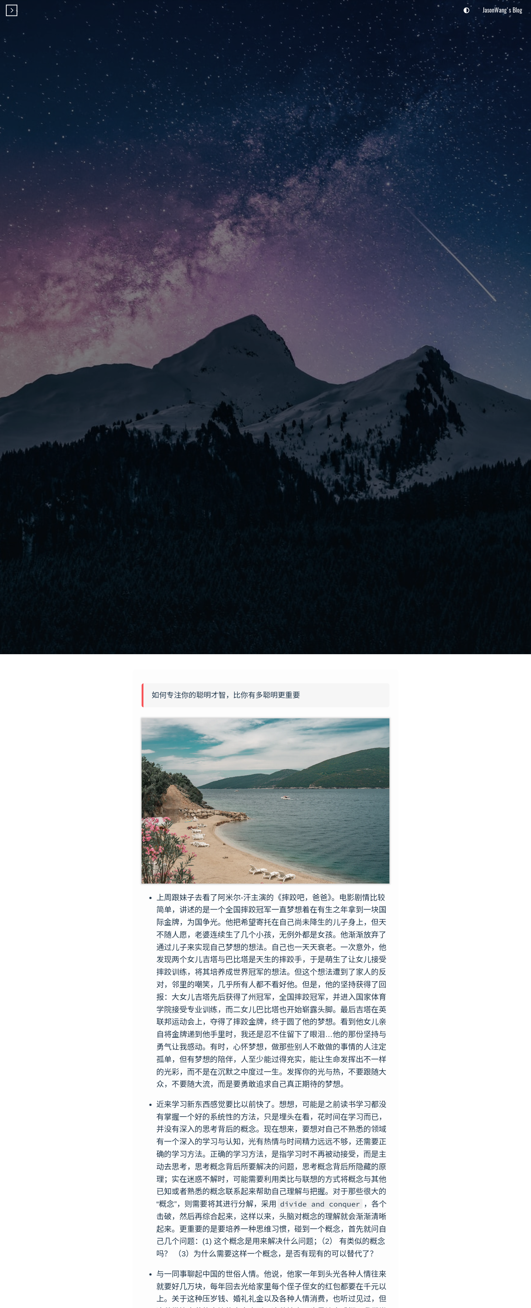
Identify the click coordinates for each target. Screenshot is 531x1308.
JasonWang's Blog (502, 10)
